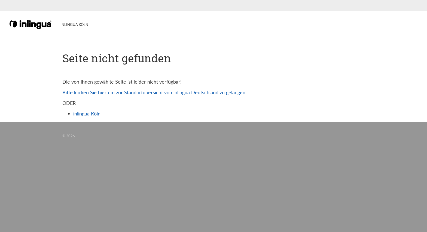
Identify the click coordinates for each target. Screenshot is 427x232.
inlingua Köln (86, 114)
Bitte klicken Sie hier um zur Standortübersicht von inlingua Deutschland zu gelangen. (154, 92)
